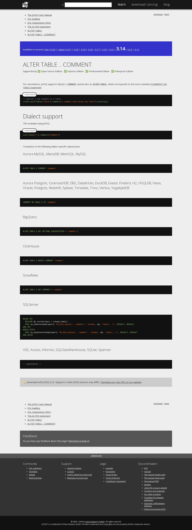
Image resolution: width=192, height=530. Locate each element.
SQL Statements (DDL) (39, 22)
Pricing (145, 4)
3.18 (90, 49)
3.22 (52, 49)
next (166, 14)
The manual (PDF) (151, 481)
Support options (74, 468)
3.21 (68, 49)
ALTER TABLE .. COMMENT (41, 34)
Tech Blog (33, 471)
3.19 (83, 49)
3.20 (76, 49)
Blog (167, 4)
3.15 (111, 49)
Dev (47, 49)
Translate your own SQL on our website (120, 381)
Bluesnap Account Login (77, 477)
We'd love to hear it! (79, 440)
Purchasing (110, 471)
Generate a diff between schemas (154, 504)
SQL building (33, 18)
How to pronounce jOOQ (155, 509)
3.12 (137, 49)
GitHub (32, 474)
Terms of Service (113, 477)
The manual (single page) (154, 474)
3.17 (97, 49)
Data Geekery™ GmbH (95, 521)
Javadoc (147, 484)
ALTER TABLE (34, 30)
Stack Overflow (35, 477)
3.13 (130, 49)
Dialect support (43, 116)
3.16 (104, 49)
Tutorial (147, 471)
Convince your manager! (154, 491)
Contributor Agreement (116, 481)
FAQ (146, 468)
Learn (122, 4)
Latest (61, 49)
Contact (70, 471)
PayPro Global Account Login (79, 474)
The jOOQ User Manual (39, 14)
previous (158, 14)
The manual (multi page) (154, 477)
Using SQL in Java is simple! (155, 487)
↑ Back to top (96, 455)
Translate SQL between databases (154, 498)
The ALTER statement (39, 26)
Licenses (109, 468)
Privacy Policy (111, 474)
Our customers (35, 468)
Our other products (152, 494)
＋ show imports (29, 94)
